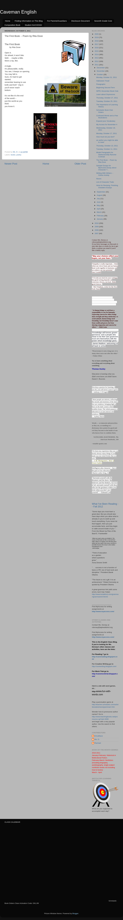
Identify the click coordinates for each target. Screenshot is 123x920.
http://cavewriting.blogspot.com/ (104, 666)
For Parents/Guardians (57, 21)
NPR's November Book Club (107, 91)
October (100, 74)
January (100, 219)
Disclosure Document (80, 21)
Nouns (98, 179)
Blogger (75, 913)
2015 (97, 51)
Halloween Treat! (102, 81)
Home (7, 21)
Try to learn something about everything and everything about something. (103, 363)
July (98, 199)
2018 (97, 41)
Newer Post (11, 163)
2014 (97, 54)
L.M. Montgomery (101, 461)
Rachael (98, 743)
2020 (97, 34)
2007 (97, 233)
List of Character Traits (105, 182)
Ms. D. (97, 739)
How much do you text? (105, 137)
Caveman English (18, 12)
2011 (97, 65)
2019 (97, 37)
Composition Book (12, 25)
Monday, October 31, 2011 (106, 77)
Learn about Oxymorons (105, 94)
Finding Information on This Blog (29, 21)
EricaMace (99, 736)
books (13, 155)
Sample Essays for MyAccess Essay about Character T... (106, 168)
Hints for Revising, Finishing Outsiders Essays (107, 186)
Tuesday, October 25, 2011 (106, 101)
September (101, 192)
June (99, 202)
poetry (18, 155)
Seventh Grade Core (103, 21)
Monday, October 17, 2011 (106, 133)
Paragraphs (100, 84)
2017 (97, 44)
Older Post (80, 163)
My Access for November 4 (106, 124)
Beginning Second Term (105, 88)
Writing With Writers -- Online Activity (104, 174)
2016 (97, 48)
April (99, 209)
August (100, 195)
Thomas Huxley (98, 369)
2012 (97, 61)
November (101, 71)
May (98, 205)
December (101, 68)
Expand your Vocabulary (105, 121)
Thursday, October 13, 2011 (107, 146)
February (100, 216)
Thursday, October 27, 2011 (107, 98)
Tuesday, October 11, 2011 (106, 149)
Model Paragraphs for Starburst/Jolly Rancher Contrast (106, 154)
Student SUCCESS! (33, 25)
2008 (97, 230)
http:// (94, 691)
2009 (97, 227)
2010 (97, 223)
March (99, 212)
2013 (97, 58)
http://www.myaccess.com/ (103, 611)
